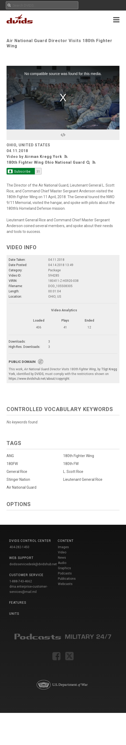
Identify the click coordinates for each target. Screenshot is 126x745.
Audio (62, 563)
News (62, 557)
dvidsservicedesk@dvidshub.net (33, 564)
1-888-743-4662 (20, 581)
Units (14, 614)
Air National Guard (21, 487)
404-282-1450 (19, 547)
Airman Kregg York (43, 156)
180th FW (69, 464)
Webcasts (65, 584)
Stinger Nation (18, 479)
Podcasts (65, 573)
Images (63, 547)
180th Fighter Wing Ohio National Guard (46, 162)
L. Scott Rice (71, 471)
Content (66, 541)
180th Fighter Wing (76, 456)
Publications (67, 579)
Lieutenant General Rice (81, 479)
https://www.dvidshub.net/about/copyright (39, 379)
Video (62, 552)
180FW (12, 464)
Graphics (64, 568)
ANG (10, 456)
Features (17, 602)
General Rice (17, 471)
